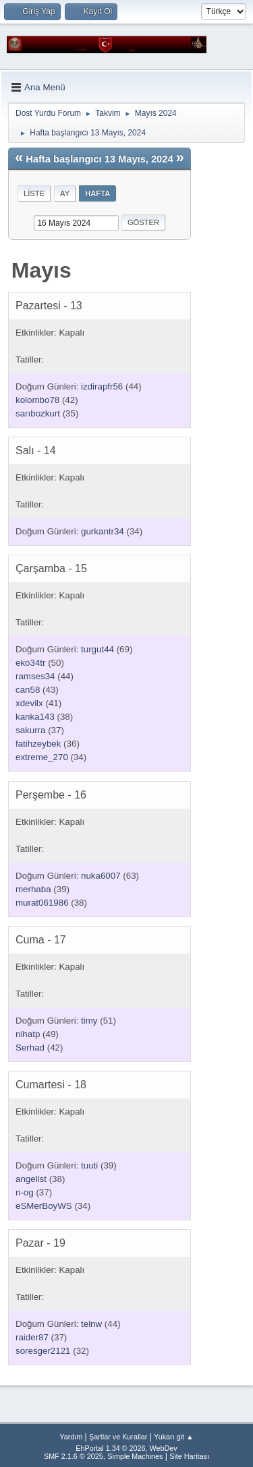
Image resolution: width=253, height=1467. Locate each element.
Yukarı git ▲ (174, 1437)
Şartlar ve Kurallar (118, 1437)
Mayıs (41, 270)
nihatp (28, 1034)
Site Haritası (189, 1456)
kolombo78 (37, 400)
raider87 (32, 1337)
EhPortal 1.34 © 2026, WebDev (126, 1448)
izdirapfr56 (102, 386)
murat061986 (42, 903)
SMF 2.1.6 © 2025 (73, 1456)
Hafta (97, 193)
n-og (25, 1192)
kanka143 (35, 717)
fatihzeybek (38, 744)
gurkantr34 (102, 531)
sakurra (30, 730)
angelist (31, 1179)
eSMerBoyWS (44, 1206)
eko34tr (30, 663)
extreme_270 (42, 757)
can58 (28, 690)
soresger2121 (43, 1351)
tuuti (89, 1165)
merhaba (33, 889)
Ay (64, 193)
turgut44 (97, 649)
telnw (91, 1324)
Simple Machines (135, 1456)
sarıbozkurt (38, 413)
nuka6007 (101, 876)
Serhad (30, 1047)
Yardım (70, 1437)
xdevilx (29, 703)
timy (89, 1021)
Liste (34, 193)
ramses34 (35, 676)
